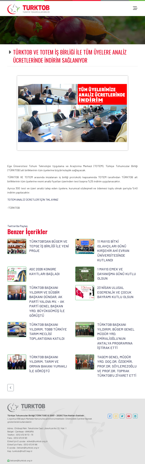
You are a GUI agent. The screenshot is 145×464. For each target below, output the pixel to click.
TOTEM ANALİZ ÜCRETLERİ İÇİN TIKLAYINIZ (32, 199)
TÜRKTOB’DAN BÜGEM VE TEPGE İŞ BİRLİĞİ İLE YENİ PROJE (49, 246)
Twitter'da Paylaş (17, 226)
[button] (10, 387)
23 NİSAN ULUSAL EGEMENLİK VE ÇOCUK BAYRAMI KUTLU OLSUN (115, 292)
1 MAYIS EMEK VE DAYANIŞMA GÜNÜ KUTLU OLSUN (116, 273)
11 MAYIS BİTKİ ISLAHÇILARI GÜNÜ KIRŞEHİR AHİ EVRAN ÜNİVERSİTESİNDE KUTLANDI (113, 250)
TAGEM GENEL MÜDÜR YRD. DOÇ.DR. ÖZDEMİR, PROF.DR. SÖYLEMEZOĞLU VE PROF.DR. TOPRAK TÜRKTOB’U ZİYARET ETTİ (117, 366)
